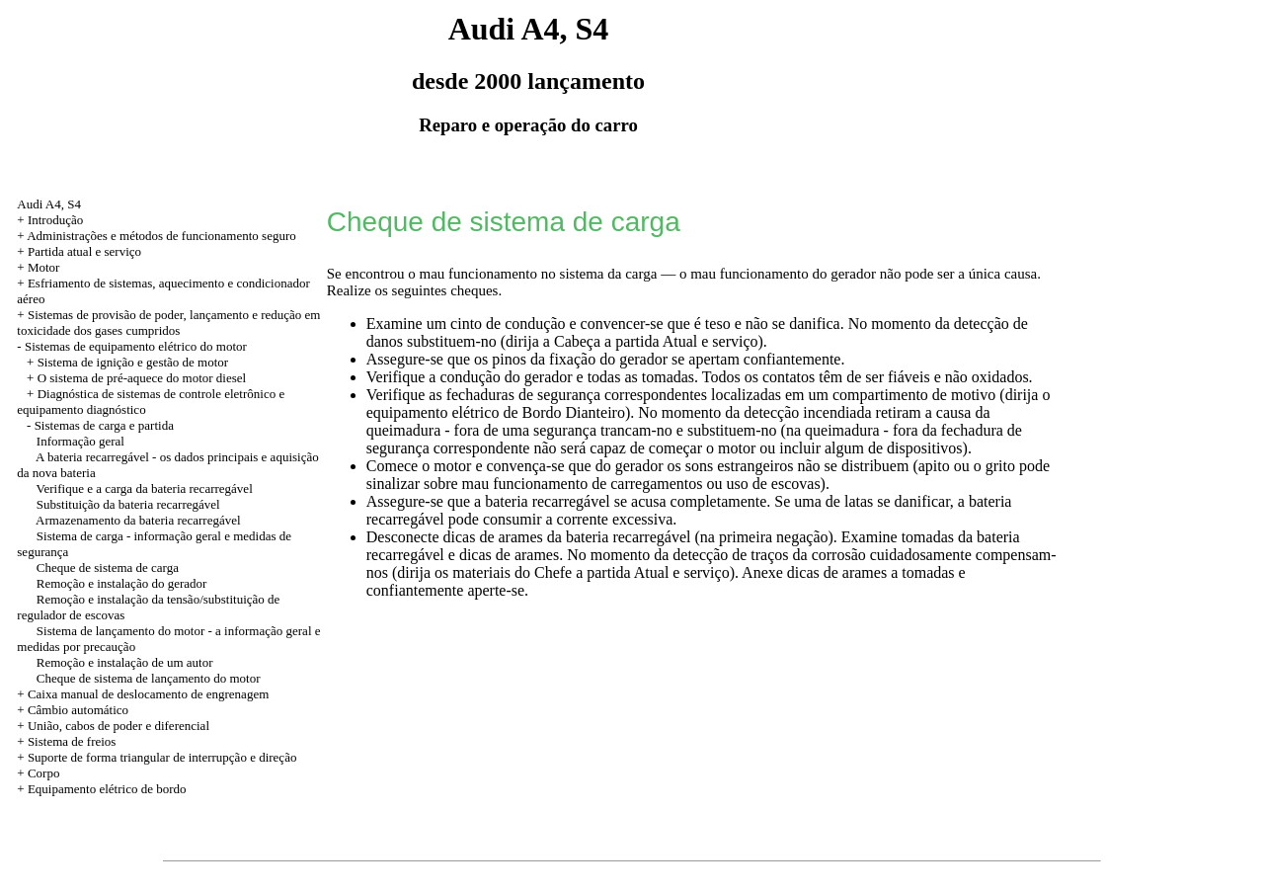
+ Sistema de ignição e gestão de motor (127, 362)
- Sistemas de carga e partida (100, 425)
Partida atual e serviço (84, 251)
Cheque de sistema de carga (108, 567)
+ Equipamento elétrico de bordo (101, 788)
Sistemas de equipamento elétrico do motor (136, 346)
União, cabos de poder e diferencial (118, 725)
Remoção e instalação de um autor (125, 662)
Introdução (55, 219)
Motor (44, 267)
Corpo (44, 773)
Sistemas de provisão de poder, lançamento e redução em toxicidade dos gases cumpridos (168, 322)
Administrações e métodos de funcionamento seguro (161, 235)
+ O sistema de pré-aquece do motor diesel (136, 377)
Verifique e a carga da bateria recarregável (145, 488)
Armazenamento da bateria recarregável (138, 520)
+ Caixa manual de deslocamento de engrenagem (143, 694)
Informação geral (80, 441)
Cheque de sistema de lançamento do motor (149, 678)
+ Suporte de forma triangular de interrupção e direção (156, 757)
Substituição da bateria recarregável (128, 504)
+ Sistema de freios (66, 741)
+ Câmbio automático (72, 709)
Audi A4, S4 (49, 204)
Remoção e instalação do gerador (122, 583)
